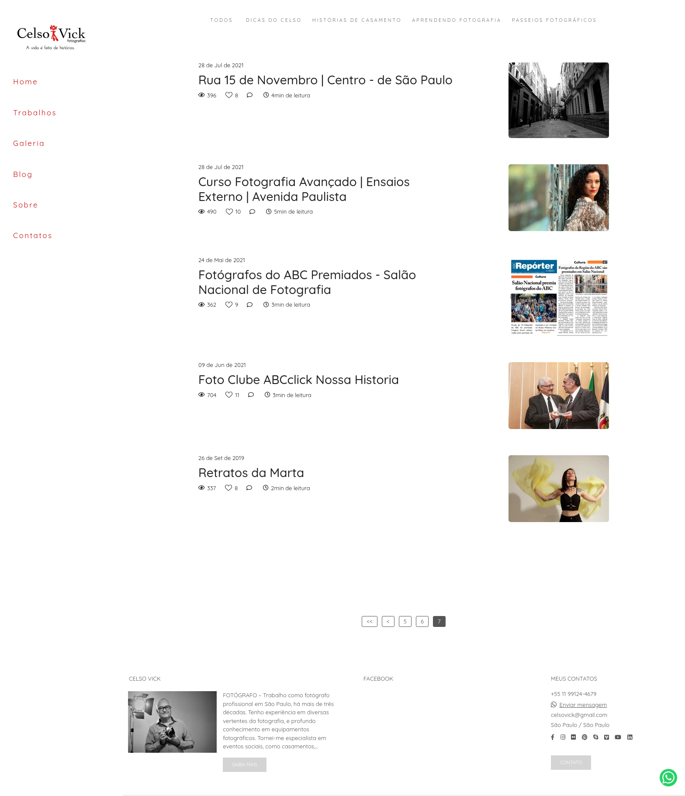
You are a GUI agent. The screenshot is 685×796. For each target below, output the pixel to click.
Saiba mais (244, 764)
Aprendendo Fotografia (457, 20)
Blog (23, 174)
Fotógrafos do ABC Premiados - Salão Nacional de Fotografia (307, 282)
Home (25, 81)
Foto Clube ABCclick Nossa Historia (298, 379)
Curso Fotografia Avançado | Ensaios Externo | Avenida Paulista (304, 189)
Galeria (29, 143)
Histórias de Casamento (356, 20)
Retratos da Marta (251, 472)
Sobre (25, 204)
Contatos (32, 235)
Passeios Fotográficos (554, 20)
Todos (222, 20)
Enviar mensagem (583, 705)
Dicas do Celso (274, 20)
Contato (571, 762)
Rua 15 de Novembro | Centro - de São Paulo (325, 80)
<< (370, 621)
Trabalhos (35, 112)
